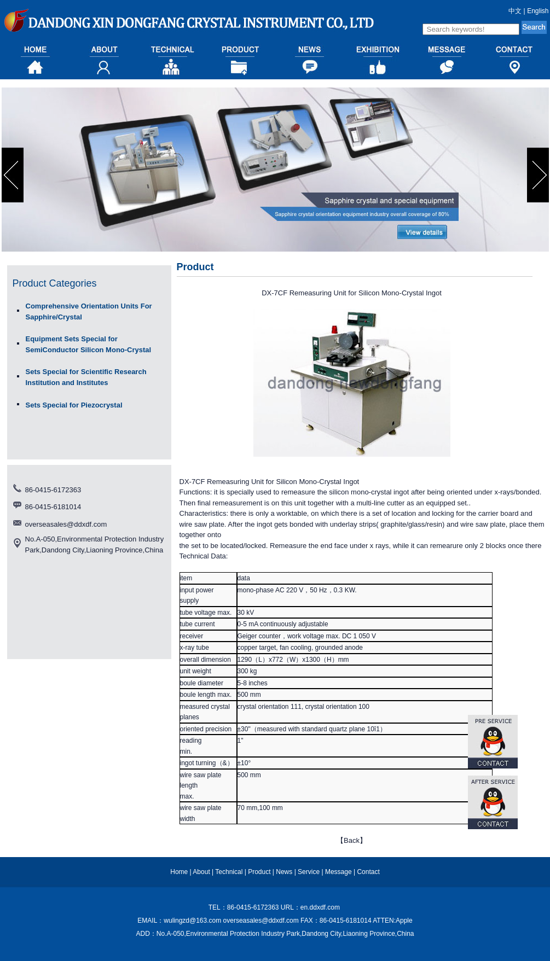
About (201, 872)
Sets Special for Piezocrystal (74, 405)
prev (14, 175)
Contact (368, 872)
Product (259, 872)
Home (179, 872)
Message (338, 872)
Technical (228, 872)
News (284, 872)
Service (309, 872)
